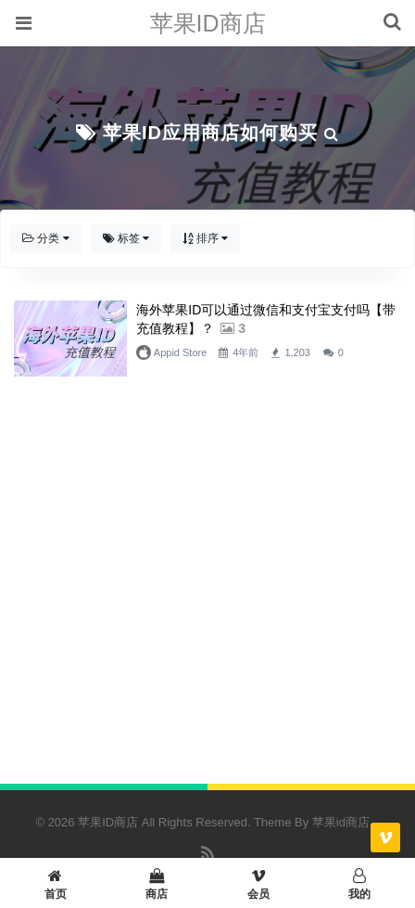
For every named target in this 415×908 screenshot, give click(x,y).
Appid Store (177, 352)
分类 (45, 238)
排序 (205, 238)
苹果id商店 (341, 822)
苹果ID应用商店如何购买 (210, 132)
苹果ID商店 (208, 23)
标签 (126, 238)
